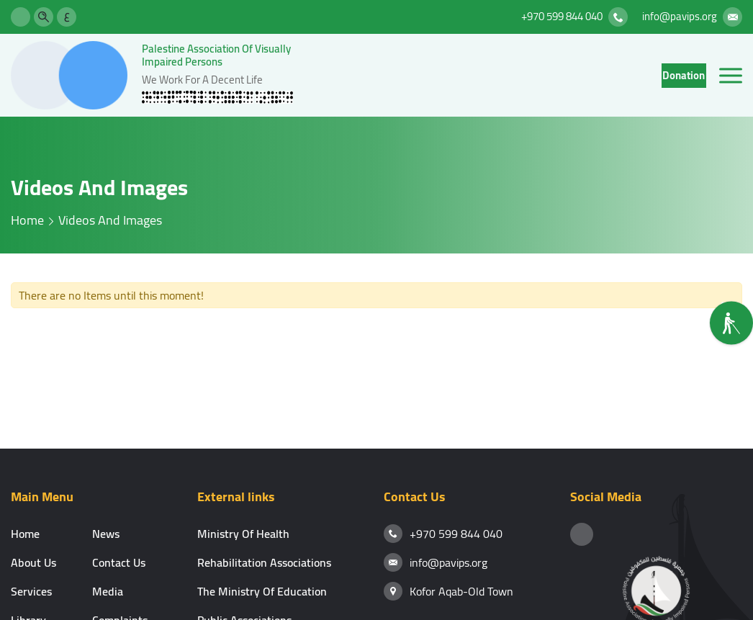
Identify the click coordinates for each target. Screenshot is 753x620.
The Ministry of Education (262, 591)
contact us (118, 562)
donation (683, 75)
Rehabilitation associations (264, 562)
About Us (33, 562)
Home (25, 533)
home (27, 220)
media (107, 591)
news (106, 533)
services (31, 591)
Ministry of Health (243, 533)
